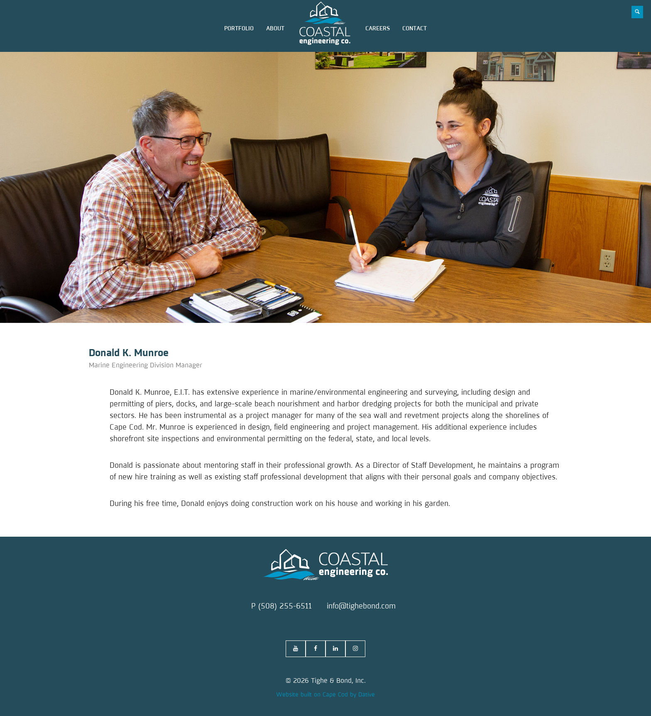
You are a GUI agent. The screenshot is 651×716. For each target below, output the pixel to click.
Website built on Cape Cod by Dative (325, 695)
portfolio (239, 28)
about (275, 28)
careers (377, 28)
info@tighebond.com (361, 606)
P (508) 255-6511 (281, 606)
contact (414, 28)
